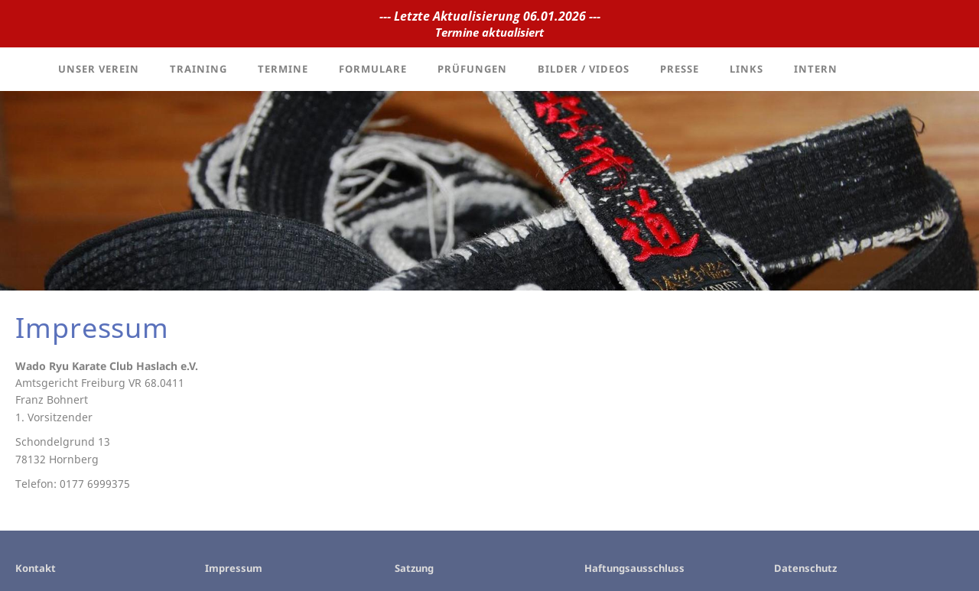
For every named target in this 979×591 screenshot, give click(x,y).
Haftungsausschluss (634, 568)
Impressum (233, 568)
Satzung (414, 568)
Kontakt (35, 568)
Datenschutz (805, 568)
